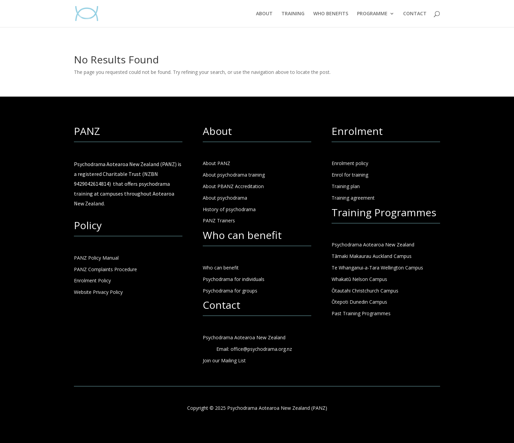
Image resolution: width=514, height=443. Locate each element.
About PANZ (216, 163)
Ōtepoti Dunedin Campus (359, 302)
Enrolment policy (350, 163)
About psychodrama (225, 198)
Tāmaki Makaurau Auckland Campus (372, 256)
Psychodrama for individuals (233, 279)
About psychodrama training (234, 175)
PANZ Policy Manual (96, 258)
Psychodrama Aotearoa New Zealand (373, 244)
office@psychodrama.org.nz (261, 349)
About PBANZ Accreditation (233, 186)
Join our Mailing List (224, 360)
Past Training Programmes (361, 313)
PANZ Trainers (219, 220)
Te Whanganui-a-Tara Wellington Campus (377, 267)
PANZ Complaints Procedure (105, 269)
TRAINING (292, 14)
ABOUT (264, 14)
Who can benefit (221, 267)
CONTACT (415, 14)
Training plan (346, 186)
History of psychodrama (229, 209)
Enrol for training (350, 175)
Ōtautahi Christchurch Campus (365, 290)
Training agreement (353, 198)
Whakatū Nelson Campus (359, 279)
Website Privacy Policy (98, 292)
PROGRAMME (372, 14)
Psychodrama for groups (230, 290)
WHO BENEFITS (330, 14)
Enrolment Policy (92, 280)
